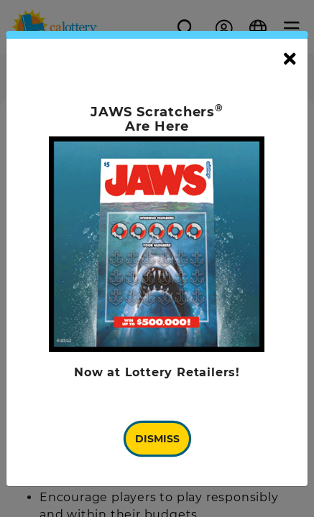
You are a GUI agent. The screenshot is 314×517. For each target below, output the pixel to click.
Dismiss (157, 438)
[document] (157, 259)
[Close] (290, 59)
